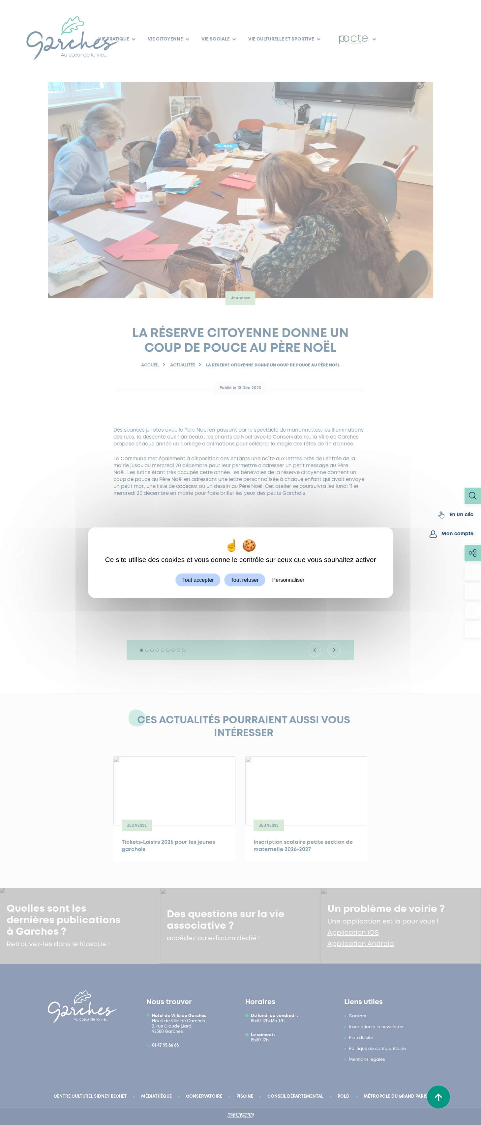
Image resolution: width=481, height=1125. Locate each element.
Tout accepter (198, 579)
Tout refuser (244, 579)
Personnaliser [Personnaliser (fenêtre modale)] (288, 579)
